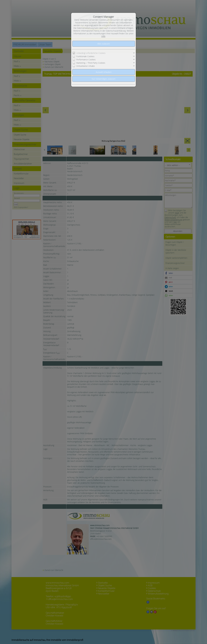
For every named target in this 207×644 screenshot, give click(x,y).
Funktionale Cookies (85, 56)
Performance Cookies (86, 59)
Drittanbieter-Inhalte (85, 66)
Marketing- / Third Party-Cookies (90, 62)
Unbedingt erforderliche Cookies (91, 53)
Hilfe (103, 36)
